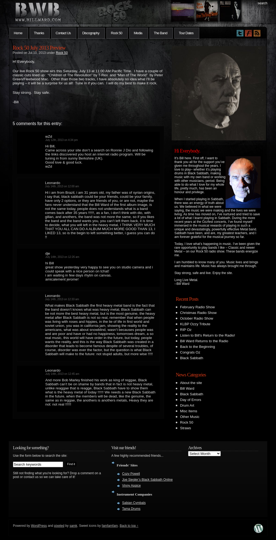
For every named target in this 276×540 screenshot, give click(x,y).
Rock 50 (116, 33)
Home (18, 33)
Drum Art (187, 405)
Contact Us (63, 33)
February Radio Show (197, 307)
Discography (90, 33)
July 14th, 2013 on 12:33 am (62, 299)
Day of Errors (190, 400)
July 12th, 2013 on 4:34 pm (61, 140)
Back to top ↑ (129, 526)
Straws (185, 428)
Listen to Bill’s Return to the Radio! (207, 335)
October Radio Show (196, 318)
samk (73, 526)
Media (138, 33)
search (262, 3)
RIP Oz (186, 330)
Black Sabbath (191, 358)
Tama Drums (131, 509)
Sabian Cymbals (134, 503)
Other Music (189, 417)
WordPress (39, 526)
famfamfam (110, 526)
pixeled (59, 526)
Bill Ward (187, 388)
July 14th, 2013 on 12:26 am (62, 256)
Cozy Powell (131, 474)
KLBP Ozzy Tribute (195, 324)
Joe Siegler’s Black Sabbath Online (147, 480)
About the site (191, 383)
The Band (160, 33)
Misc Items (188, 411)
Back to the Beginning (197, 347)
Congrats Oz (190, 352)
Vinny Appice (131, 485)
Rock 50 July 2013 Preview (39, 48)
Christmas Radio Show (198, 313)
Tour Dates (186, 33)
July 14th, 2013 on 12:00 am (62, 186)
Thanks (39, 33)
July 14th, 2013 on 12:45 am (62, 373)
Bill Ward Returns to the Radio (204, 341)
